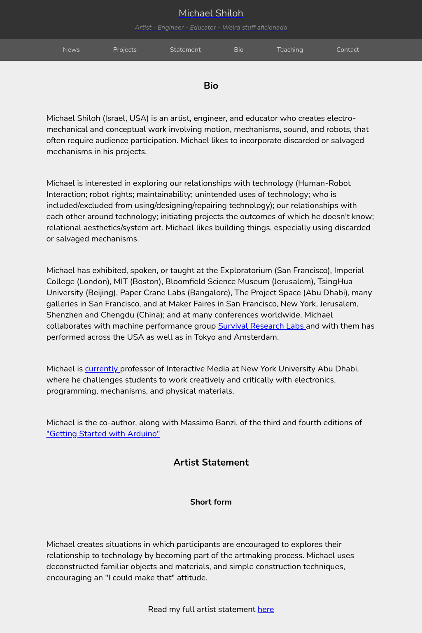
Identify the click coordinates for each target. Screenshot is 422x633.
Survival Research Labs (262, 326)
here (266, 609)
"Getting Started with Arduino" (103, 433)
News (71, 49)
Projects (125, 49)
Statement (185, 49)
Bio (238, 49)
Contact (347, 49)
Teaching (290, 49)
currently (102, 368)
